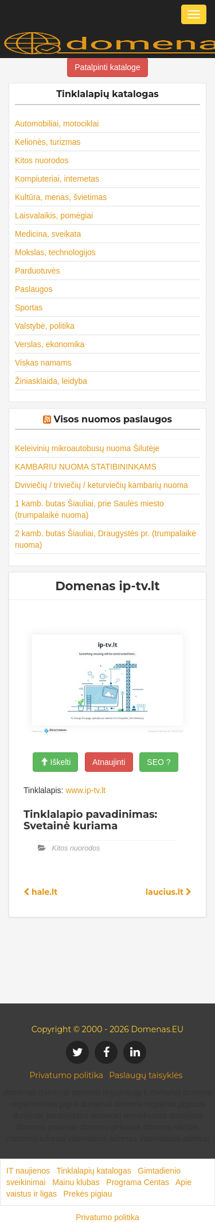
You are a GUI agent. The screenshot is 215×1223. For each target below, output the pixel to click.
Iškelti (55, 762)
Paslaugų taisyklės (145, 1075)
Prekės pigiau (88, 1193)
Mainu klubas (76, 1182)
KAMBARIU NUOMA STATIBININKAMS (86, 466)
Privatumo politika (67, 1075)
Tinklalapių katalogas (93, 1170)
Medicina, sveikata (48, 234)
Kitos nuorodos (41, 160)
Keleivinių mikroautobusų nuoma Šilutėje (87, 448)
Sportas (28, 307)
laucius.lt (168, 892)
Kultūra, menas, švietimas (61, 197)
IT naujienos (28, 1170)
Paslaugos (33, 289)
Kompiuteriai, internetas (57, 178)
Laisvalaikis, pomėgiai (54, 215)
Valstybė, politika (45, 325)
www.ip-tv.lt (85, 790)
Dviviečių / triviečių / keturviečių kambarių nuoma (101, 485)
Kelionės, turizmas (47, 142)
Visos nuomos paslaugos (112, 419)
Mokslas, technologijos (55, 252)
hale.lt (40, 892)
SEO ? (158, 762)
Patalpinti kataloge (107, 67)
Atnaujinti (109, 762)
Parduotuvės (37, 270)
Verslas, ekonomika (49, 344)
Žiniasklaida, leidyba (51, 381)
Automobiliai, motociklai (57, 123)
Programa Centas (137, 1182)
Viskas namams (43, 362)
